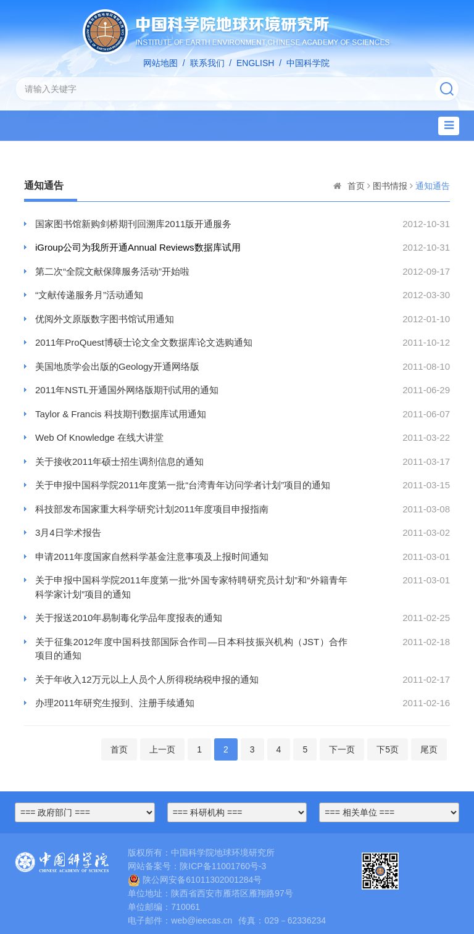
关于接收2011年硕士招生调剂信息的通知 (119, 461)
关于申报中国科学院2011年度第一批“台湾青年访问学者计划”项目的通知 (182, 485)
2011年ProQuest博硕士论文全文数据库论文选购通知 (143, 342)
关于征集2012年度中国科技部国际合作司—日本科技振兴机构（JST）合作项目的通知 (191, 648)
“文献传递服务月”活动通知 (89, 295)
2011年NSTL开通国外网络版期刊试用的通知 (126, 390)
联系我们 (207, 63)
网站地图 (160, 63)
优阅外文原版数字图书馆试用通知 (104, 319)
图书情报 (390, 186)
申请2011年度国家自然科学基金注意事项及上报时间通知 (151, 556)
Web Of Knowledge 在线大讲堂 (99, 437)
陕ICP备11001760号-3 (223, 866)
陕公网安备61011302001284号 (195, 880)
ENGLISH (255, 63)
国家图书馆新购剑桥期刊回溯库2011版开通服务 (133, 224)
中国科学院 (308, 63)
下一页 (342, 749)
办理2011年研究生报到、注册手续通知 (114, 703)
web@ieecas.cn (201, 920)
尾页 (429, 749)
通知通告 (432, 186)
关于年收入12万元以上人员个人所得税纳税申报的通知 (147, 679)
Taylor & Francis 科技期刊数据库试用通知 (120, 414)
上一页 (162, 749)
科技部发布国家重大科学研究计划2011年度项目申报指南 (151, 509)
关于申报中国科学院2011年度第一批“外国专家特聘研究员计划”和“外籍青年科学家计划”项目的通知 (191, 587)
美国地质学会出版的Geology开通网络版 (117, 366)
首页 (356, 186)
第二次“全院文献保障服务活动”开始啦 (112, 271)
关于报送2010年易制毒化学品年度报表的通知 (128, 617)
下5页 (387, 749)
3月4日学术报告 (68, 532)
